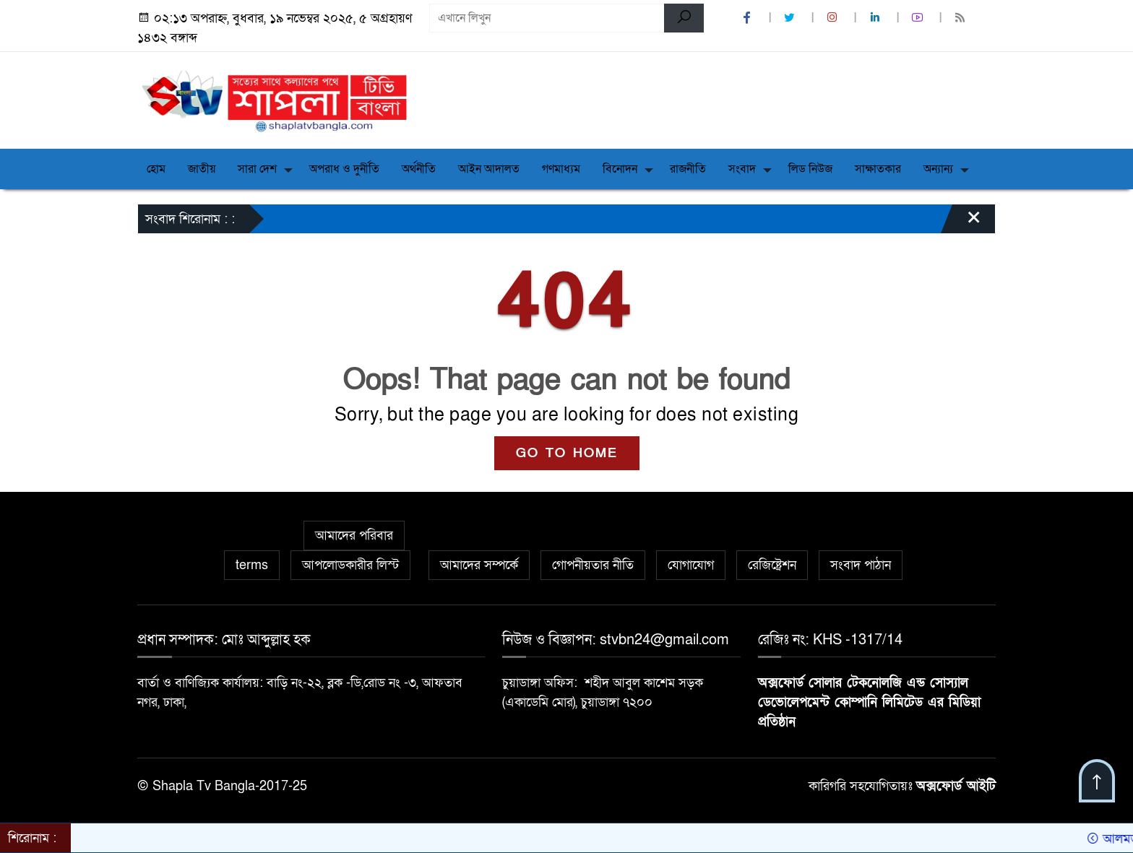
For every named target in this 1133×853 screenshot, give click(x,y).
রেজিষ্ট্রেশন (772, 565)
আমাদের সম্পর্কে (479, 565)
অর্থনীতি (419, 169)
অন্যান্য (938, 169)
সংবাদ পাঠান (860, 565)
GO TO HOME (567, 453)
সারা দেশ (257, 169)
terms (252, 565)
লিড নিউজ (810, 169)
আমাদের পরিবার (354, 535)
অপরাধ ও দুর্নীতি (344, 169)
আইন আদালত (489, 169)
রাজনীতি (688, 169)
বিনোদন (620, 169)
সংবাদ (742, 169)
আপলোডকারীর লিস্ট (350, 565)
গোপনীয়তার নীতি (593, 565)
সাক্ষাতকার (878, 169)
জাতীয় (201, 169)
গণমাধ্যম (561, 169)
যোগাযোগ (691, 565)
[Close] (961, 222)
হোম (156, 169)
